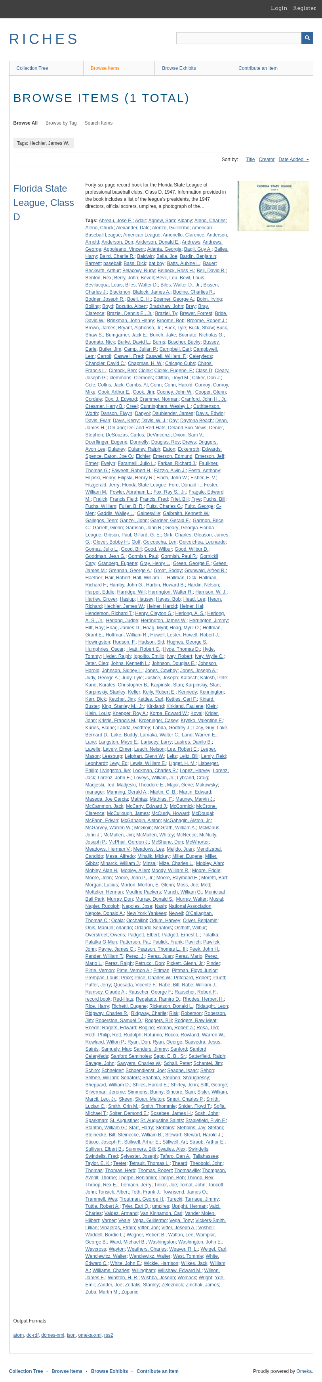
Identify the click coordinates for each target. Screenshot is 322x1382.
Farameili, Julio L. (136, 463)
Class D (204, 370)
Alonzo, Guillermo (171, 228)
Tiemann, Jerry (136, 1185)
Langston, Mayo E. (118, 742)
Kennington (212, 692)
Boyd (107, 306)
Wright (205, 1277)
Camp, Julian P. (140, 349)
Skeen (125, 1099)
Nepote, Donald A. (105, 913)
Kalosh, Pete (213, 677)
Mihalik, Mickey (153, 856)
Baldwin (145, 256)
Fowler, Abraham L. (130, 492)
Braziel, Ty (166, 313)
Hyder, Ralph (117, 656)
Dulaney (117, 449)
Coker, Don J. (206, 378)
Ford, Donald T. (185, 485)
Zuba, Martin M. (102, 1292)
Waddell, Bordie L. (105, 1235)
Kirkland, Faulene (184, 706)
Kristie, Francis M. (117, 720)
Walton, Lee (181, 1235)
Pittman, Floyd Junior (194, 970)
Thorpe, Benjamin (137, 1177)
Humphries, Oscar (105, 649)
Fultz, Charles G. (164, 506)
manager (95, 792)
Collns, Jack (111, 385)
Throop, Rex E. (102, 1185)
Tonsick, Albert (113, 1192)
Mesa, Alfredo (120, 856)
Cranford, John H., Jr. (204, 399)
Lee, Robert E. (182, 749)
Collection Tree (32, 68)
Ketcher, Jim (122, 699)
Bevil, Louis (192, 278)
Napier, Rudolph (103, 906)
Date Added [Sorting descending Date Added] (291, 159)
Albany (184, 220)
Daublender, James (172, 413)
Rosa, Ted (207, 1027)
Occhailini (136, 920)
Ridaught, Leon (212, 1006)
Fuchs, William (101, 506)
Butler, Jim (110, 349)
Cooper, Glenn (210, 392)
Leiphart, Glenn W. (144, 756)
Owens (117, 935)
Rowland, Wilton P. (105, 1042)
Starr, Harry (141, 1127)
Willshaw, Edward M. (180, 1270)
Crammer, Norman (159, 399)
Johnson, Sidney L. (122, 670)
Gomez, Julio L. (102, 549)
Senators (130, 1077)
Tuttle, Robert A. (103, 1206)
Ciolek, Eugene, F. (173, 370)
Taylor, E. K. (98, 1163)
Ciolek (145, 370)
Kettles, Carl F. (181, 699)
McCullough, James (128, 813)
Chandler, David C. (106, 363)
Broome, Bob (171, 320)
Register (304, 8)
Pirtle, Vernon (100, 970)
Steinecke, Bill (100, 1135)
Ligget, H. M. (182, 763)
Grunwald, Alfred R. (205, 570)
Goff (135, 542)
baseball (112, 263)
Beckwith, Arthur (103, 270)
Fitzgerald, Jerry (103, 485)
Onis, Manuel (100, 927)
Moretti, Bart (214, 877)
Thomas (94, 1170)
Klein (211, 706)
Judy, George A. (102, 677)
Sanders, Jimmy (150, 1049)
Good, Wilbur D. (191, 549)
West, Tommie (188, 1256)
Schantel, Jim (207, 1063)
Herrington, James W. (164, 620)
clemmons (120, 378)
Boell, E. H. (139, 299)
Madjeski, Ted (100, 785)
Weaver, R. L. (183, 1249)
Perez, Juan (160, 956)
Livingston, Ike (115, 770)
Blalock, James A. (152, 292)
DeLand (116, 428)
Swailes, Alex (172, 1149)
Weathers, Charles (146, 1249)
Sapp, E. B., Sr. (170, 1056)
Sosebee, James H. (171, 1113)
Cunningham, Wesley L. (165, 406)
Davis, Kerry (126, 420)
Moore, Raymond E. (177, 877)
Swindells (198, 1149)
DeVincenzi (158, 435)
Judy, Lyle (132, 677)
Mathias (139, 799)
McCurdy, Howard (170, 813)
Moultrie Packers (143, 892)
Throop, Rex (200, 1177)
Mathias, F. (161, 799)
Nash (160, 906)
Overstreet (97, 935)
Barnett (93, 263)
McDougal (202, 813)
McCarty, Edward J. (146, 806)
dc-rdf (33, 1335)
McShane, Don (167, 842)
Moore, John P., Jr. (134, 877)
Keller (134, 692)
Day (173, 420)
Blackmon (119, 292)
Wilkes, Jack (194, 1263)
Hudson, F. (124, 642)
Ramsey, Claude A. (106, 992)
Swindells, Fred (102, 1156)
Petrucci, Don (149, 963)
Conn (156, 385)
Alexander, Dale (133, 228)
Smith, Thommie (158, 1106)
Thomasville (187, 1170)
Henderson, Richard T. (109, 613)
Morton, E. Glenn (156, 885)
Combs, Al (137, 385)
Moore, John (99, 877)
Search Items (99, 123)
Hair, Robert (117, 577)
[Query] (244, 38)
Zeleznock (172, 1285)
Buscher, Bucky (184, 342)
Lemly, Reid (213, 756)
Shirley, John (184, 1085)
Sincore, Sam (180, 1092)
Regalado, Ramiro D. (158, 999)
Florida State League (144, 485)
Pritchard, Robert (192, 977)
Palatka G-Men (101, 942)
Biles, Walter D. (141, 285)
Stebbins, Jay (191, 1127)
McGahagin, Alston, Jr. (187, 820)
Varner (109, 1220)
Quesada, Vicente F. (135, 985)
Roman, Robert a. (175, 1027)
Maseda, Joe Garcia (107, 799)
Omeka (304, 1371)
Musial (216, 899)
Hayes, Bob (168, 599)
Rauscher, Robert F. (196, 992)
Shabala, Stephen (161, 1077)
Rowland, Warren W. (202, 1035)
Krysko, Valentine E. (202, 720)
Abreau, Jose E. (115, 220)
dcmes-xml (52, 1335)
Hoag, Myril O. (185, 627)
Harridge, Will (131, 592)
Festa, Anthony (204, 470)
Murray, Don (120, 899)
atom (18, 1335)
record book (98, 999)
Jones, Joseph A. (198, 670)
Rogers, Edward (119, 1027)
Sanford (178, 1049)
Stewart (173, 1135)
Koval (196, 713)
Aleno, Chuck (100, 228)
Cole (90, 385)
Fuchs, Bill (214, 499)
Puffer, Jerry (98, 985)
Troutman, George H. (142, 1199)
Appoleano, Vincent (124, 249)
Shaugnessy (196, 1077)
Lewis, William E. (148, 763)
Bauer (209, 263)
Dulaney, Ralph (144, 449)
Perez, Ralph (119, 963)
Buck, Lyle (175, 328)
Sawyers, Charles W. (139, 1063)
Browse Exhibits (179, 68)
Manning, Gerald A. (127, 792)
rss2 (108, 1335)
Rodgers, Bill (158, 1020)
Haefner (94, 577)
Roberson (191, 1013)
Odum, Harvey (165, 920)
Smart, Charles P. (185, 1099)
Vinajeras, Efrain (117, 1227)
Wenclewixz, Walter (149, 1256)
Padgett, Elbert (143, 935)
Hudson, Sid (151, 642)
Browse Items (105, 68)
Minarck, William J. (120, 863)
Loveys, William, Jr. (154, 777)
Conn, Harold (178, 385)
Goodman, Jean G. (106, 556)
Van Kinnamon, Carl (161, 1213)
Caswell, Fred (128, 356)
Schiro (92, 1070)
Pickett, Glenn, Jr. (185, 963)
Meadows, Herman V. (108, 849)
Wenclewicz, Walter (106, 1256)
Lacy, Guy (203, 727)
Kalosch (189, 677)
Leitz (172, 756)
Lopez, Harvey (195, 770)
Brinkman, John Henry (130, 320)
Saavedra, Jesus (202, 1042)
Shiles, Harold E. (150, 1085)
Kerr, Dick (96, 699)
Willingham (143, 1270)
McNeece (187, 835)
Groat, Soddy (168, 570)
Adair (140, 220)
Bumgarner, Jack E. (126, 335)
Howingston (98, 642)
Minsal (149, 863)
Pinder (213, 963)
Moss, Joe (187, 885)
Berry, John (126, 278)
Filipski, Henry (100, 478)
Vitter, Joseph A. (178, 1227)
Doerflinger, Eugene (107, 442)
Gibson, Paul (117, 535)
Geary (172, 528)
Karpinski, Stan (167, 685)
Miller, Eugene (187, 856)
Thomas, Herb (120, 1170)
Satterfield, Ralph (207, 1056)
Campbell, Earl (175, 349)
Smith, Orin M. (123, 1106)
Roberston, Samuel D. (118, 1020)
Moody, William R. (170, 870)
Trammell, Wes (101, 1199)
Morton (127, 885)
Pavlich (193, 942)
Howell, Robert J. (201, 635)
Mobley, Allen (135, 870)
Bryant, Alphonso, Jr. (140, 328)
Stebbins (165, 1127)
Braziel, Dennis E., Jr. (129, 313)
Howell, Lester (165, 635)
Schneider (112, 1070)
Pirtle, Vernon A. (133, 970)
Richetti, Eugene (129, 1006)
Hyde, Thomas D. (181, 649)
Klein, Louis (98, 713)
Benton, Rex (99, 278)
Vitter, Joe (147, 1227)
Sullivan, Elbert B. (104, 1149)
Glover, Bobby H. (111, 542)
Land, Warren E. (199, 735)
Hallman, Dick (181, 577)
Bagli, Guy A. (197, 249)
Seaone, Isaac (182, 1070)
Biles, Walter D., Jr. (180, 285)
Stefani (215, 1127)
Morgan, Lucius (102, 885)
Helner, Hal (191, 606)
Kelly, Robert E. (159, 692)
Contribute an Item (258, 68)
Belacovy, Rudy (138, 270)
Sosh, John (206, 1113)
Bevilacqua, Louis (104, 285)
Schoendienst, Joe (145, 1070)
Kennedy (187, 692)
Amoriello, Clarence (183, 235)
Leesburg (112, 756)
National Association (190, 906)
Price (126, 977)
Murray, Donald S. (154, 899)
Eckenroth (188, 449)
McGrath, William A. (175, 827)
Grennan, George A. (130, 570)
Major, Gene (180, 785)
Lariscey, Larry (156, 742)
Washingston (161, 1242)
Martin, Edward (195, 792)
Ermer (92, 463)
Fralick (100, 499)
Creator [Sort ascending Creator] (266, 159)
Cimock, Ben (122, 370)
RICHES (44, 39)
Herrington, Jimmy (208, 620)
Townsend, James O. (185, 1192)
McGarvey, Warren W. (109, 827)
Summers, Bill (140, 1149)
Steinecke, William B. (140, 1135)
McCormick (182, 806)
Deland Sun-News (187, 428)
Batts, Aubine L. (183, 263)
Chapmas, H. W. (145, 363)
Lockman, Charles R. (155, 770)
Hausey (145, 599)
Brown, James (101, 328)
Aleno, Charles (210, 220)
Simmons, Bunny (146, 1092)
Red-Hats (123, 999)
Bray (191, 306)
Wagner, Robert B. (146, 1235)
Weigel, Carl (213, 1249)
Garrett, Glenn (108, 528)
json (71, 1335)
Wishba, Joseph (158, 1277)
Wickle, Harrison (161, 1263)
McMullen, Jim (118, 835)
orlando (124, 927)
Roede (92, 1027)
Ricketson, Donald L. (171, 1006)
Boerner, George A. (174, 299)
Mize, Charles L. (176, 863)
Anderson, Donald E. (157, 242)
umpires (160, 1206)
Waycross (96, 1249)
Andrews (191, 242)
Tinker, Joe (165, 1185)
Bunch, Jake (163, 335)
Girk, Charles (177, 535)
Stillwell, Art (174, 1142)
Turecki (174, 1199)
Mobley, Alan (209, 863)
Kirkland (155, 706)
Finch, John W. (172, 478)
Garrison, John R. (144, 528)
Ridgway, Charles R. (107, 1013)
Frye (196, 499)
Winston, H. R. (123, 1277)
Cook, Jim (143, 392)
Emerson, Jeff (209, 456)
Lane (91, 742)
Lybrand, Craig (192, 777)
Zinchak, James (202, 1285)
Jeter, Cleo (97, 663)
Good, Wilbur (158, 549)
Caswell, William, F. (166, 356)
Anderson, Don (117, 242)
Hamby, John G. (126, 585)
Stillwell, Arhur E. (142, 1142)
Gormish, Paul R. (179, 556)
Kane (91, 685)
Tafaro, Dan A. (175, 1156)
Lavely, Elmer (117, 749)
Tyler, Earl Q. (135, 1206)
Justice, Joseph (161, 677)
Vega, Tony (180, 1220)
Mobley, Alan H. (102, 870)
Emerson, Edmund (172, 456)
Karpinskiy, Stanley (106, 692)
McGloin (143, 827)
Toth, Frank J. (145, 1192)
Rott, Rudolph (126, 1035)
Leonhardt (96, 763)
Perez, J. (135, 956)
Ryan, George (167, 1042)
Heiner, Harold (162, 606)
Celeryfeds (200, 356)
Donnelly (139, 442)
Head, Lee (194, 599)
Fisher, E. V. (203, 478)
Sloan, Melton (149, 1099)
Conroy (202, 385)
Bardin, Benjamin (198, 256)
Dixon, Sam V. (188, 435)
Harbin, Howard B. (165, 585)
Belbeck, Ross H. (176, 270)
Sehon (207, 1070)
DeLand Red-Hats (147, 428)
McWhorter (197, 842)
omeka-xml (90, 1335)
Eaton (169, 449)
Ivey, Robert (179, 656)
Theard (179, 1163)
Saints (92, 1049)
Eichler (143, 456)
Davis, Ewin (98, 420)
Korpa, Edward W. (169, 713)
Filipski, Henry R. (136, 478)
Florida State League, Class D (43, 202)
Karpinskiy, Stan (202, 685)
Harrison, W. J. (211, 592)
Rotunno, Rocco (161, 1035)
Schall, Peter (177, 1063)
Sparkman (96, 1120)
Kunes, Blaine (100, 727)
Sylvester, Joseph (139, 1156)
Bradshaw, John (166, 306)
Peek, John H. (204, 949)
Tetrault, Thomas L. (149, 1163)
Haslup (127, 599)
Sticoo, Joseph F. (104, 1142)
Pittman (161, 970)
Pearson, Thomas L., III (162, 949)
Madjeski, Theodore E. (140, 785)
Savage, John (100, 1063)
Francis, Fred (154, 499)
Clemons (143, 378)
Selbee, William (102, 1077)
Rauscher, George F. (150, 992)
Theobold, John (206, 1163)
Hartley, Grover (101, 599)
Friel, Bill (179, 499)
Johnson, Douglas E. (174, 663)
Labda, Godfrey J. (172, 727)
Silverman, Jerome (105, 1092)
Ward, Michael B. (128, 1242)
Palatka (210, 935)
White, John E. (125, 1263)
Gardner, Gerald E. (170, 520)
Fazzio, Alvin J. (170, 470)
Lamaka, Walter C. (159, 735)
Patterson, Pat (135, 942)
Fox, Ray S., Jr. (170, 492)
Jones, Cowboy (161, 670)
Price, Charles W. (153, 977)
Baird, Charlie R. (117, 256)
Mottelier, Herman (104, 892)
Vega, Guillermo (149, 1220)
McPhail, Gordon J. (129, 842)
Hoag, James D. (123, 627)
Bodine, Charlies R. (193, 292)
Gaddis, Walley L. (116, 513)
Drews (189, 442)
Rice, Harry (97, 1006)
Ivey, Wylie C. (209, 656)
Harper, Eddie (100, 592)
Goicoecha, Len (159, 542)
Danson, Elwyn (116, 413)
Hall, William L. (148, 577)
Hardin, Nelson (203, 585)
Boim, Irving (209, 299)
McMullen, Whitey (155, 835)
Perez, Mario (188, 956)
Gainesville (148, 513)
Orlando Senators (153, 927)
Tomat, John (192, 1185)
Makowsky (207, 785)
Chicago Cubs (180, 363)
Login (279, 8)
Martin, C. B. (163, 792)
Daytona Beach (196, 420)
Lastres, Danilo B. (193, 742)
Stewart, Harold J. (202, 1135)
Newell (176, 913)
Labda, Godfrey (133, 727)
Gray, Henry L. (155, 563)
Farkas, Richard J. (177, 463)
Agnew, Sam (162, 220)
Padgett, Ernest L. (181, 935)
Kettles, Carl (150, 699)
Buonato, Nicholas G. (201, 335)
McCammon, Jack (105, 806)
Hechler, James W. (124, 606)
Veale (124, 1220)
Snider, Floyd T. (194, 1106)
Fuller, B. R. (131, 506)
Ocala (117, 920)
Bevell (147, 278)
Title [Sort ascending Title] (250, 159)
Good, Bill (131, 549)
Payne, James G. (116, 949)
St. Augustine (124, 1120)
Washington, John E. (200, 1242)
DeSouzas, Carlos (125, 435)
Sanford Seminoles (131, 1056)
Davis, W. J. (153, 420)
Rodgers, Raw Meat (195, 1020)
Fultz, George (199, 506)
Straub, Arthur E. (207, 1142)
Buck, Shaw (201, 328)
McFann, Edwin (102, 820)
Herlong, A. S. (190, 613)
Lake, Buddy (124, 735)
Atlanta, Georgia (164, 249)
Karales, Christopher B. (123, 685)
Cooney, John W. (175, 392)
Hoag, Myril (155, 627)
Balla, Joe (166, 256)
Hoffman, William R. (127, 635)
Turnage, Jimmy (202, 1199)
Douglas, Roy (165, 442)
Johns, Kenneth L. (130, 663)
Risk (173, 1013)
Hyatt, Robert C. (143, 649)
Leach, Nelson (149, 749)
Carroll (104, 356)
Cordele (94, 399)
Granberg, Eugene (117, 563)
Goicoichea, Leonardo (202, 542)
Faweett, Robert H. (132, 470)
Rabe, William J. (199, 985)
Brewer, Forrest (196, 313)
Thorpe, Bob (171, 1177)
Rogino (146, 1027)
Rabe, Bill (169, 985)
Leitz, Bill (188, 756)
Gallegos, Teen (101, 520)
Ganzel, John (134, 520)
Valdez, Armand (121, 1213)
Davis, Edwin (209, 413)
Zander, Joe (109, 1285)
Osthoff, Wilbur (190, 927)
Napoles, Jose (137, 906)
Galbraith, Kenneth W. (186, 513)
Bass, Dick (135, 263)
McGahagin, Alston (141, 820)
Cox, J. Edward (121, 399)
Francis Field (123, 499)
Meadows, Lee (148, 849)
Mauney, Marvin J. (194, 799)
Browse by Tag (61, 123)
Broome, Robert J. (206, 320)
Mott (205, 885)
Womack (186, 1277)
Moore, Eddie (206, 870)
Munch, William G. (183, 892)
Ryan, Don (139, 1042)
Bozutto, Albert (131, 306)
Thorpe (108, 1177)
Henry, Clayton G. (153, 613)
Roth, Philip (98, 1035)
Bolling (93, 306)
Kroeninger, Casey (158, 720)
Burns (159, 342)
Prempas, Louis (102, 977)
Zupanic (129, 1292)
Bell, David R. (211, 270)
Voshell (205, 1227)
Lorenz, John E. (114, 777)
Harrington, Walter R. (170, 592)
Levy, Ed (118, 763)
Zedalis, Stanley (142, 1285)
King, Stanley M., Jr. (123, 706)
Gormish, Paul (143, 556)
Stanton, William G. (106, 1127)
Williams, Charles (111, 1270)
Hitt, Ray (95, 627)
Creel (132, 406)
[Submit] (307, 38)
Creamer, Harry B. (105, 406)
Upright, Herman (189, 1206)
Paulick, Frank (167, 942)
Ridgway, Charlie (149, 1013)
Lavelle (93, 749)
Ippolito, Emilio (148, 656)
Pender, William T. (105, 956)
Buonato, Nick (100, 342)
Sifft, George (213, 1085)
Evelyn (108, 463)
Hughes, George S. (187, 642)
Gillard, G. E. (147, 535)
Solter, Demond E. (128, 1113)
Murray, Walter (191, 899)
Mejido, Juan (180, 849)
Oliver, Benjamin (200, 920)
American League (141, 235)
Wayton (116, 1249)
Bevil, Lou (166, 278)
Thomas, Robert (155, 1170)
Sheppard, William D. (108, 1085)
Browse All (25, 123)
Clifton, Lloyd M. (172, 378)
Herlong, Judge (122, 620)
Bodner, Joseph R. (105, 299)
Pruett (218, 977)
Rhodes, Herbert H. (203, 999)
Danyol (142, 413)
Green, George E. (192, 563)
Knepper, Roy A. (129, 713)
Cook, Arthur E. (114, 392)
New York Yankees (146, 913)
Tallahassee (205, 1156)
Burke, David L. (134, 342)
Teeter (119, 1163)
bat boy (156, 263)
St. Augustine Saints (161, 1120)
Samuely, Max (116, 1049)
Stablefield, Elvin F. (205, 1120)
